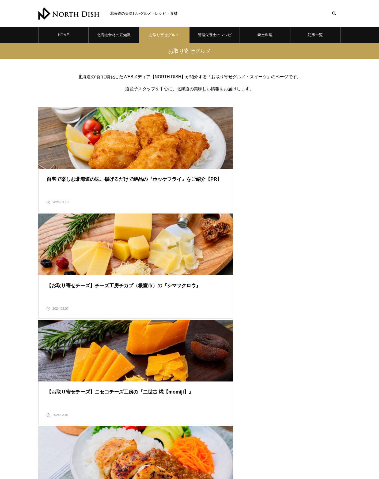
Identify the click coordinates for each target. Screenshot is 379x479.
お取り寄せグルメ (164, 35)
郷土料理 (264, 35)
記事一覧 (315, 35)
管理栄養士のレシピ (215, 35)
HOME (63, 35)
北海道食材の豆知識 (114, 35)
